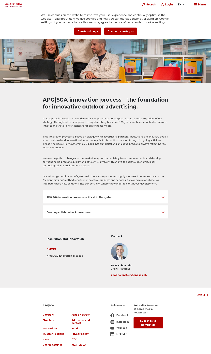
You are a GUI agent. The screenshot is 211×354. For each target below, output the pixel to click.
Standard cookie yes (121, 31)
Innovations (50, 328)
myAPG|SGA (79, 344)
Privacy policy (80, 334)
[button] (105, 196)
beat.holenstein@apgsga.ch (129, 275)
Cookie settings (88, 31)
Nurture (52, 248)
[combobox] (181, 5)
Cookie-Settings (52, 344)
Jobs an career (81, 314)
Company (48, 314)
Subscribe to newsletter (148, 322)
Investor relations (53, 334)
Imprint (76, 328)
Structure (48, 320)
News (46, 339)
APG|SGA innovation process (65, 255)
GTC (74, 339)
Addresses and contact (81, 321)
